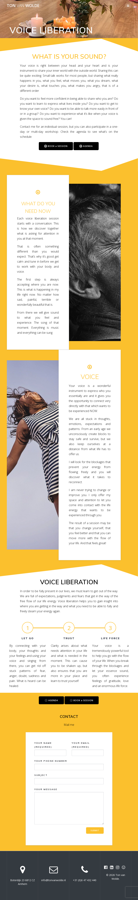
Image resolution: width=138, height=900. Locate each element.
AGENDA (86, 146)
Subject (69, 779)
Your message (69, 806)
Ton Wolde (23, 6)
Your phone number (69, 765)
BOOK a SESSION (56, 146)
